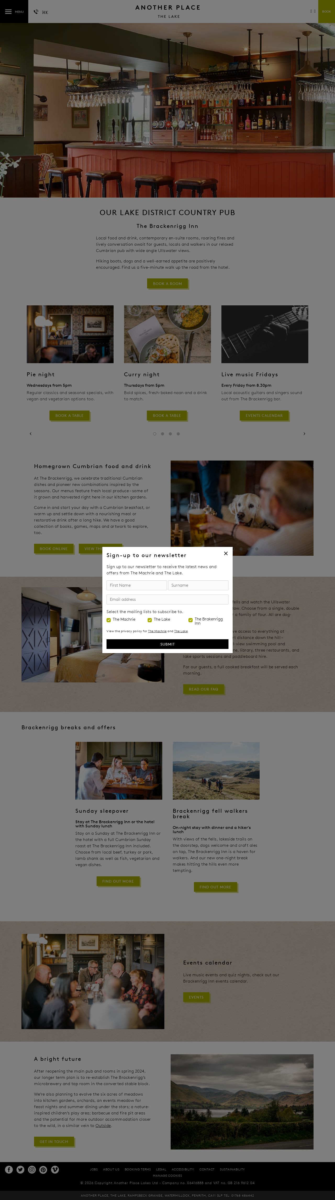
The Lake (162, 619)
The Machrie (124, 619)
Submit (167, 644)
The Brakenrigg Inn (209, 621)
